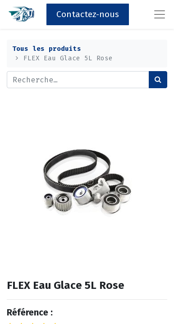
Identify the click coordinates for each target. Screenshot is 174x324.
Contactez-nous (87, 14)
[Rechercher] (158, 79)
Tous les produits (46, 49)
